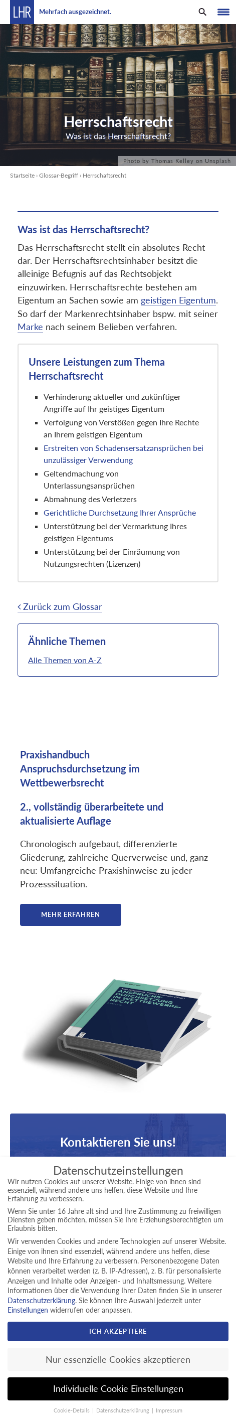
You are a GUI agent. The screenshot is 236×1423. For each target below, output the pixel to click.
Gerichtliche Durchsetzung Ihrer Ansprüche (120, 512)
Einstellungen (28, 1310)
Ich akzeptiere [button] (118, 1331)
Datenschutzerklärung (41, 1300)
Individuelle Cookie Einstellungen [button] (118, 1388)
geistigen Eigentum (178, 300)
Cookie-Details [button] (72, 1410)
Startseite (22, 175)
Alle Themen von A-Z (65, 660)
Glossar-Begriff (58, 175)
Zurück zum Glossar (60, 606)
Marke (30, 327)
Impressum (169, 1410)
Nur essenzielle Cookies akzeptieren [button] (118, 1359)
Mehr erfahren (70, 914)
